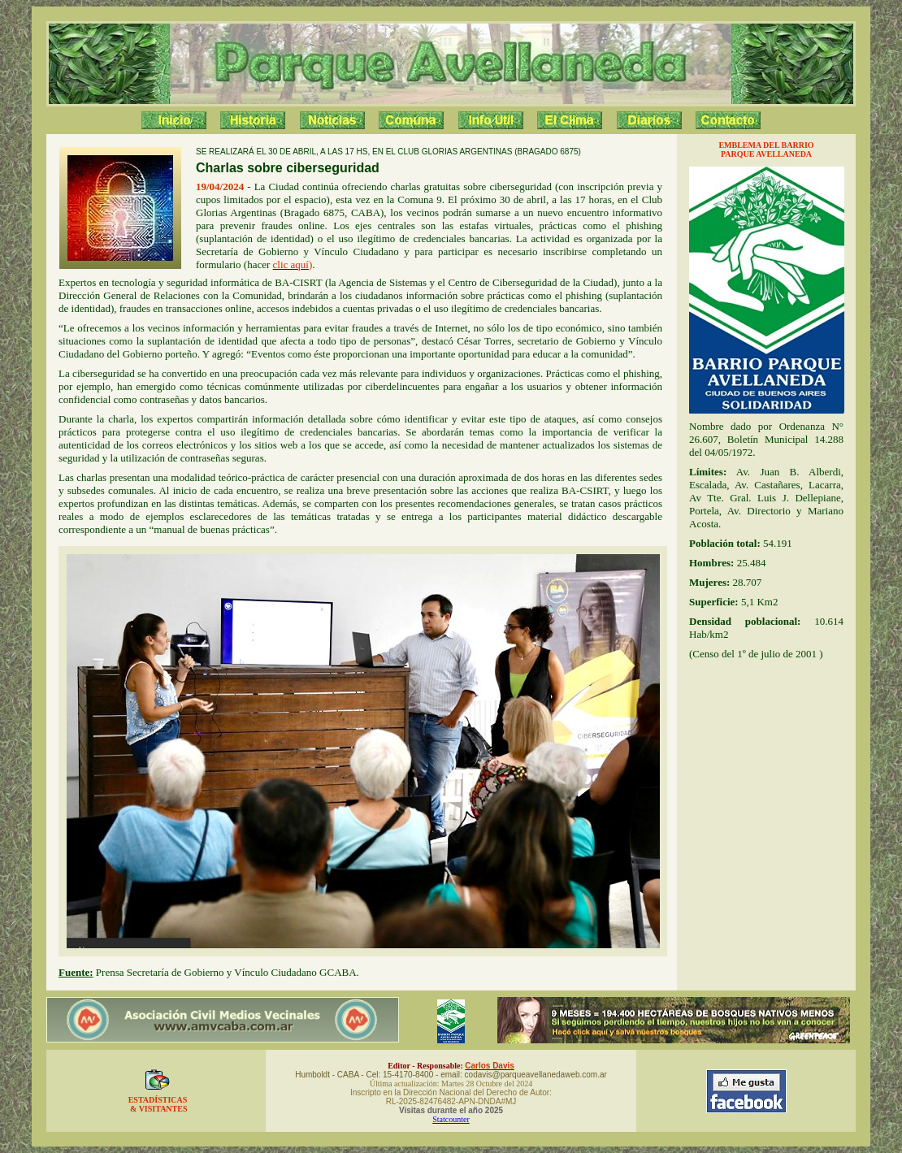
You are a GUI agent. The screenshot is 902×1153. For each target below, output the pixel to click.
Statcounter (451, 1119)
